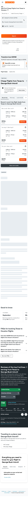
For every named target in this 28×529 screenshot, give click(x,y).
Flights (9, 491)
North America (22, 491)
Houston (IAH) (7, 477)
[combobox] (5, 13)
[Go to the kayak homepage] (9, 2)
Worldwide (15, 491)
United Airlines (12, 402)
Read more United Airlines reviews (9, 423)
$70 (2, 8)
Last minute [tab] (20, 97)
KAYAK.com (4, 491)
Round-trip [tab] (5, 97)
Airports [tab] (5, 466)
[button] (2, 2)
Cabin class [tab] (13, 466)
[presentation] (8, 10)
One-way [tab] (12, 97)
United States (7, 492)
